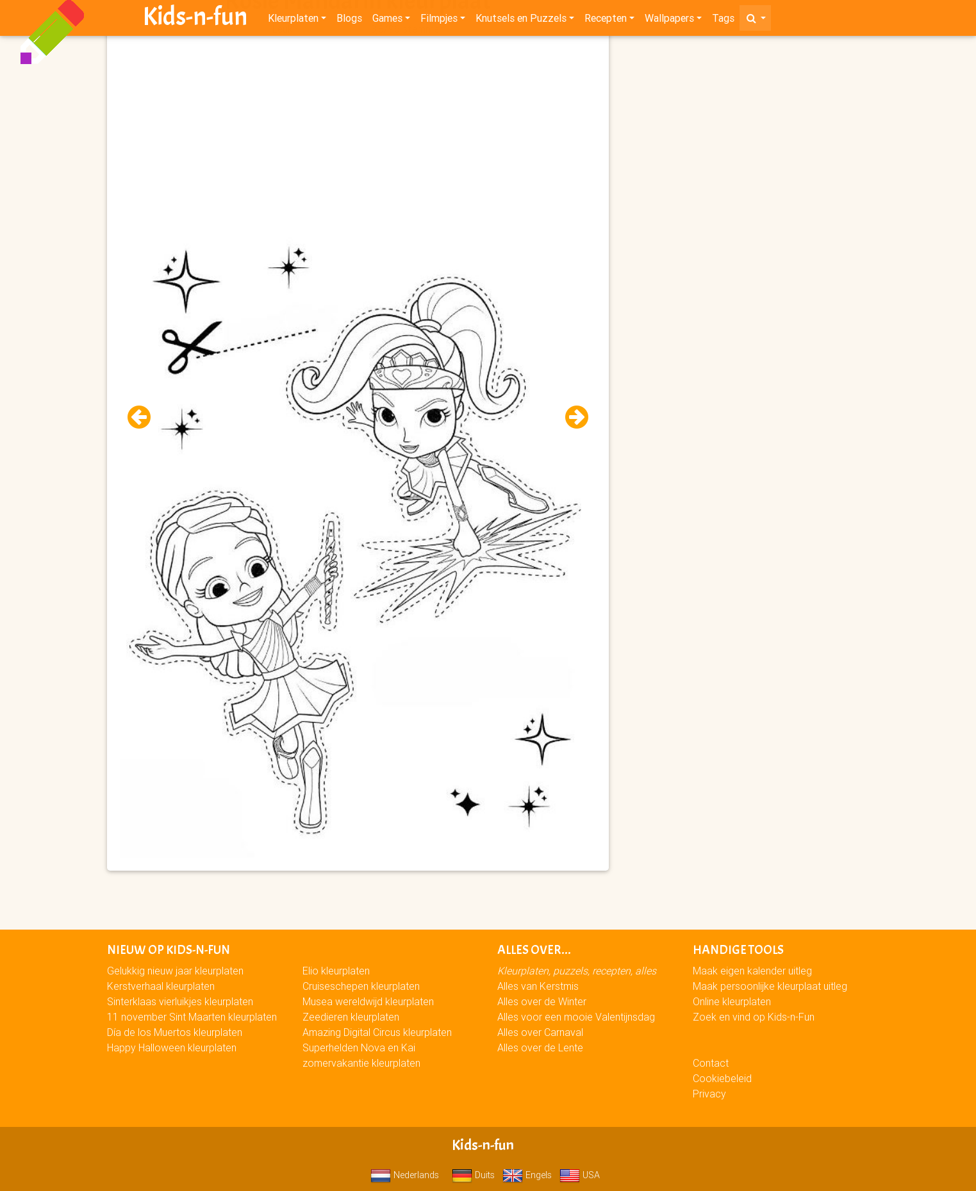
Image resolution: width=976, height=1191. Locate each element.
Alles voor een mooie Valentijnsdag (576, 1016)
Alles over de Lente (540, 1047)
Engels (527, 1175)
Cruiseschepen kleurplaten (361, 986)
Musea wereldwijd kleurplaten (368, 1001)
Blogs (349, 20)
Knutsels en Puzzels (521, 20)
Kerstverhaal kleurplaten (161, 986)
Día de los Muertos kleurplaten (174, 1032)
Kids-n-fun (195, 19)
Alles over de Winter (541, 1001)
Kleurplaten (293, 20)
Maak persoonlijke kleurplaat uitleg (770, 986)
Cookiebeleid (722, 1078)
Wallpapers (669, 20)
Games (387, 20)
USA (579, 1175)
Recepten (605, 20)
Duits (473, 1175)
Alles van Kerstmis (538, 986)
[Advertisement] (357, 128)
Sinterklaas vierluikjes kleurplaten (180, 1001)
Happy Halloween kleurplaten (171, 1047)
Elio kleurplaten (336, 970)
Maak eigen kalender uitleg (752, 970)
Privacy (709, 1093)
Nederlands (404, 1175)
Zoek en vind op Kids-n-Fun (754, 1016)
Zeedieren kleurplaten (350, 1016)
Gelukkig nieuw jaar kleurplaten (175, 970)
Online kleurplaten (732, 1001)
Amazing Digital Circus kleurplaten (377, 1032)
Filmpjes (439, 20)
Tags (723, 20)
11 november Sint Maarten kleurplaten (192, 1016)
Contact (711, 1062)
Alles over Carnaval (540, 1032)
